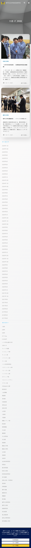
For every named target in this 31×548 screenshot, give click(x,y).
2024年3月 (5, 208)
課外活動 (4, 489)
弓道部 (4, 417)
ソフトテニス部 (6, 358)
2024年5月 (5, 202)
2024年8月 (5, 193)
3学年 (3, 333)
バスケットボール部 (7, 367)
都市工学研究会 (6, 502)
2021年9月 (5, 299)
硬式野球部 (5, 467)
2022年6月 (5, 274)
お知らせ (4, 345)
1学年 (3, 326)
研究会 (4, 464)
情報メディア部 (6, 420)
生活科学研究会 (6, 461)
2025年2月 (5, 174)
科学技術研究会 (6, 474)
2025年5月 (5, 164)
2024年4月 (5, 205)
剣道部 (4, 395)
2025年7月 (5, 158)
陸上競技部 (5, 514)
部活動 (4, 499)
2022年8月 (5, 268)
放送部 (4, 424)
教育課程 (4, 427)
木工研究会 (5, 436)
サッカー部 (5, 355)
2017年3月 (5, 318)
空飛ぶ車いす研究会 (7, 480)
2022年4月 (5, 280)
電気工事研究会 (6, 518)
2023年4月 (5, 243)
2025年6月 (5, 161)
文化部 (4, 430)
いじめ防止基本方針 (7, 342)
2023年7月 (5, 233)
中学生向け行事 (6, 386)
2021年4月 (5, 302)
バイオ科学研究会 (6, 364)
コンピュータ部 (6, 351)
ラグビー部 (5, 383)
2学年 (3, 330)
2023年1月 (5, 252)
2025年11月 (5, 146)
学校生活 (4, 405)
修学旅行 (4, 389)
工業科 (4, 414)
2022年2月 (5, 287)
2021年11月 (5, 296)
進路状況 (4, 493)
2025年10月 (5, 149)
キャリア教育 (5, 348)
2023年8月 (5, 230)
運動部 (4, 496)
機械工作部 (5, 446)
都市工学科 (6, 115)
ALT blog (4, 336)
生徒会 (4, 458)
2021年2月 (5, 305)
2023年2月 (5, 249)
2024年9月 (5, 189)
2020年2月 (5, 309)
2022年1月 (5, 290)
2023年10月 (5, 224)
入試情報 (4, 392)
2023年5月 (5, 240)
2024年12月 (5, 180)
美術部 (4, 483)
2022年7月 (5, 271)
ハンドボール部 (6, 373)
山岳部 (4, 411)
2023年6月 (5, 236)
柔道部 (4, 442)
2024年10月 (5, 186)
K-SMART (4, 339)
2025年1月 (5, 177)
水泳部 (4, 452)
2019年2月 (5, 312)
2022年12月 (5, 255)
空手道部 (4, 477)
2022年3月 (5, 283)
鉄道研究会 (5, 508)
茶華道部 (4, 486)
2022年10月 (5, 262)
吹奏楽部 (4, 402)
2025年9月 (5, 152)
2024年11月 (5, 183)
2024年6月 (5, 199)
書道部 (4, 433)
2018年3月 (5, 315)
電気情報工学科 (6, 521)
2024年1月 (5, 215)
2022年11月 (5, 258)
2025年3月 (5, 171)
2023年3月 (5, 246)
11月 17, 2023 (8, 83)
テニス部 (4, 361)
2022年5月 (5, 277)
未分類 (4, 439)
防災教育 (4, 511)
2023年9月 (5, 227)
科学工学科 (6, 61)
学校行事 (4, 408)
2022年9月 (5, 265)
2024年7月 (5, 196)
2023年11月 (5, 221)
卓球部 (4, 398)
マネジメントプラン (7, 380)
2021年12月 (5, 293)
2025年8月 (5, 155)
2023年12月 (5, 218)
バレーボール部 (6, 370)
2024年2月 (5, 211)
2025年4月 (5, 167)
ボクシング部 (5, 377)
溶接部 (4, 455)
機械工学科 (5, 449)
